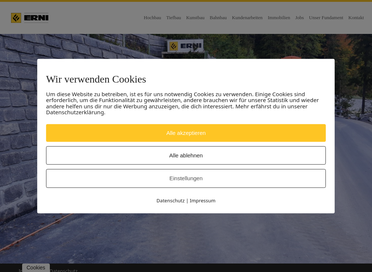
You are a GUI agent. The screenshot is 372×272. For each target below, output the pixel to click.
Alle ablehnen (186, 155)
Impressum (203, 200)
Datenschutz (170, 200)
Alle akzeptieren (186, 132)
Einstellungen (186, 178)
